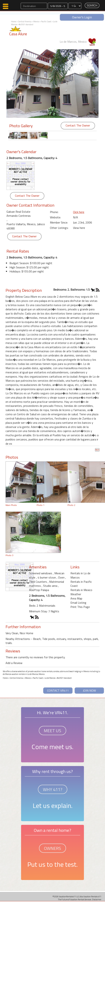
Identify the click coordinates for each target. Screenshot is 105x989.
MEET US (52, 730)
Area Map (76, 598)
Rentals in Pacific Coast (81, 583)
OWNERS (52, 848)
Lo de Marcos (50, 677)
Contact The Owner (78, 125)
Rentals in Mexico (81, 590)
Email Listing (78, 602)
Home (13, 21)
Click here (78, 212)
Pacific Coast (46, 21)
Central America (24, 21)
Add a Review (14, 663)
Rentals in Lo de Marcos (80, 575)
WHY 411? (52, 789)
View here (79, 228)
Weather (75, 594)
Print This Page (80, 607)
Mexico (36, 21)
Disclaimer (96, 899)
